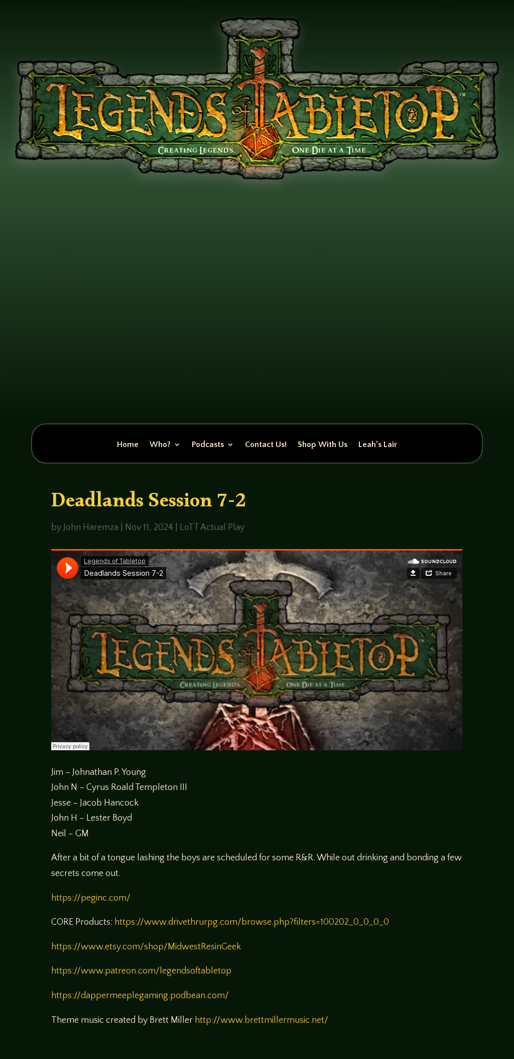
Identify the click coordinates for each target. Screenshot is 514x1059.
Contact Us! (266, 445)
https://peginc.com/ (91, 898)
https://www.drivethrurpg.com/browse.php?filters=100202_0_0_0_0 (251, 922)
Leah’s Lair (377, 445)
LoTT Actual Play (212, 527)
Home (128, 445)
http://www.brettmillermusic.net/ (261, 1020)
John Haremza (90, 527)
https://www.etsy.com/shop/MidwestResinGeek (146, 947)
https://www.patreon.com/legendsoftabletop (141, 971)
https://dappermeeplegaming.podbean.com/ (140, 996)
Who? (160, 445)
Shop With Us (322, 445)
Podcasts (208, 445)
